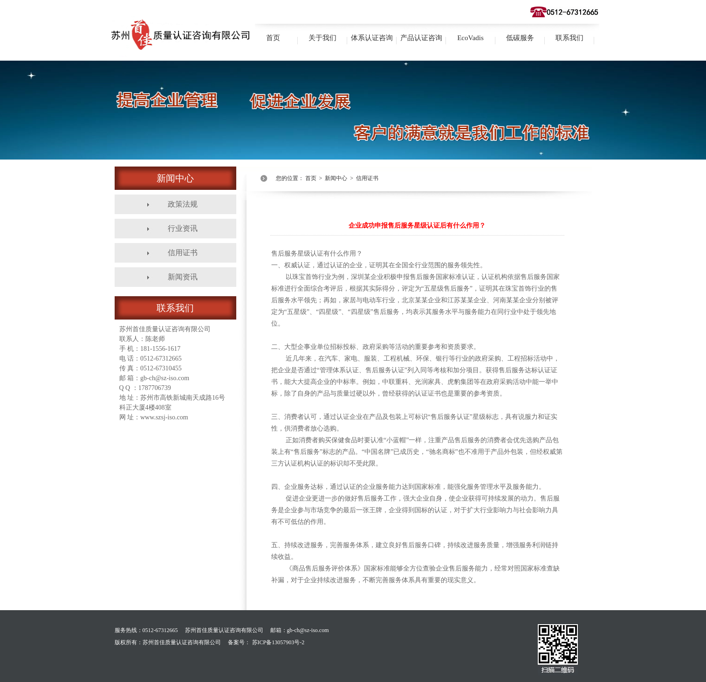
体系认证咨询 (372, 38)
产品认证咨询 (421, 38)
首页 (273, 38)
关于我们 (322, 38)
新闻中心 (336, 178)
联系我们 (569, 38)
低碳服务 (520, 38)
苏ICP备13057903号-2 (278, 642)
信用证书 (367, 178)
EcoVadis (470, 38)
